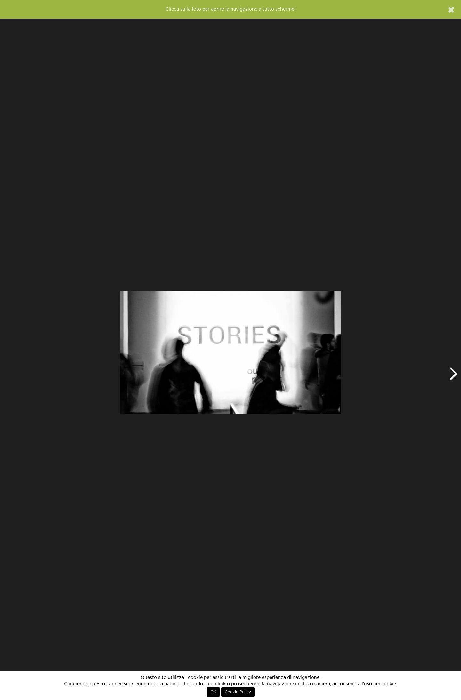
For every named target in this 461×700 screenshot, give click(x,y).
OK (213, 692)
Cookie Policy (238, 692)
